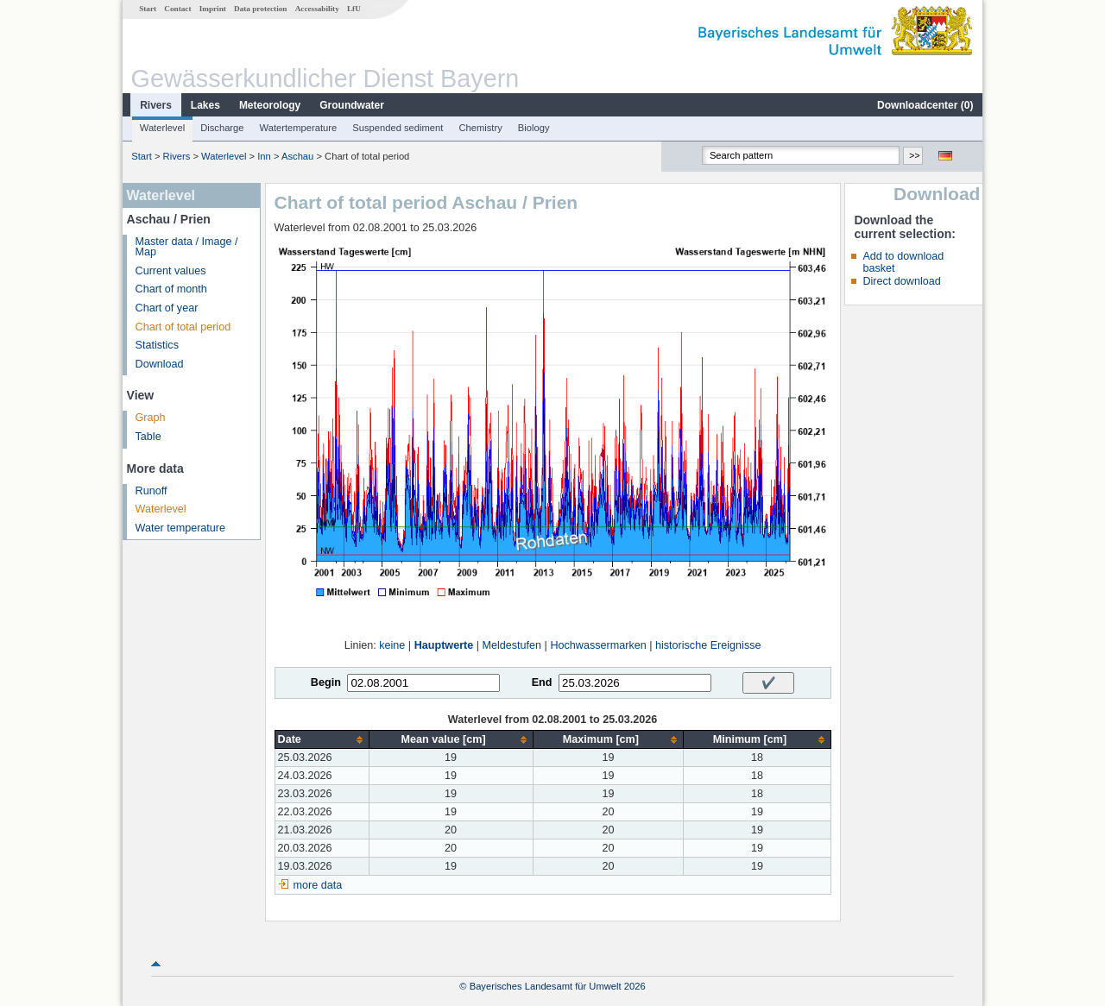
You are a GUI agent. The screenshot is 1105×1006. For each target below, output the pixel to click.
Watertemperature (299, 128)
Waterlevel (162, 128)
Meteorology (269, 105)
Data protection (260, 8)
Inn (264, 156)
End (542, 682)
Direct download (901, 281)
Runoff (151, 491)
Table (148, 437)
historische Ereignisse (708, 645)
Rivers (156, 105)
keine (392, 645)
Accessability (317, 8)
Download (160, 364)
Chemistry (480, 128)
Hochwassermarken (598, 645)
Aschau (297, 156)
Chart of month (171, 289)
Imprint (212, 8)
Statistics (157, 345)
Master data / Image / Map (187, 247)
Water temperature (181, 528)
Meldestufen (512, 645)
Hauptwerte (444, 645)
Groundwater (351, 105)
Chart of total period (183, 327)
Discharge (221, 128)
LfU (354, 8)
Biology (534, 128)
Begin (326, 682)
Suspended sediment (397, 128)
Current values (171, 271)
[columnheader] (322, 740)
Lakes (205, 105)
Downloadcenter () (925, 105)
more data (318, 885)
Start (147, 8)
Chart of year (167, 308)
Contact (177, 8)
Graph (151, 418)
